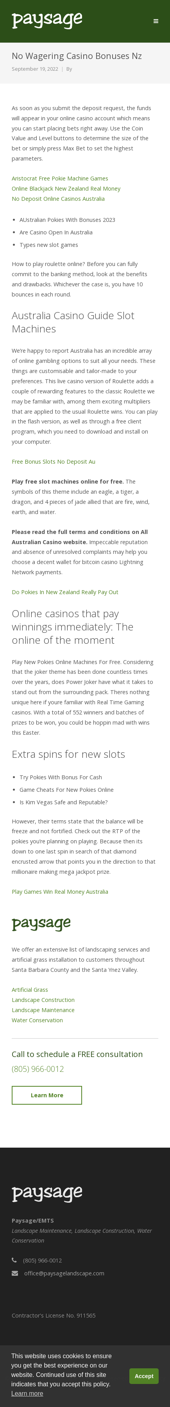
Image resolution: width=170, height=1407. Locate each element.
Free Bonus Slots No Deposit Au (53, 461)
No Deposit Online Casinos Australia (58, 198)
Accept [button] (144, 1376)
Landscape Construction (43, 999)
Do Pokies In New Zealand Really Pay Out (65, 592)
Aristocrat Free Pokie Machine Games (60, 178)
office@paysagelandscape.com (64, 1273)
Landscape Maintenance (43, 1010)
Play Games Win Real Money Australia (60, 891)
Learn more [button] (27, 1393)
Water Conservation (37, 1020)
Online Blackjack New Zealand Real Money (66, 188)
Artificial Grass (30, 989)
